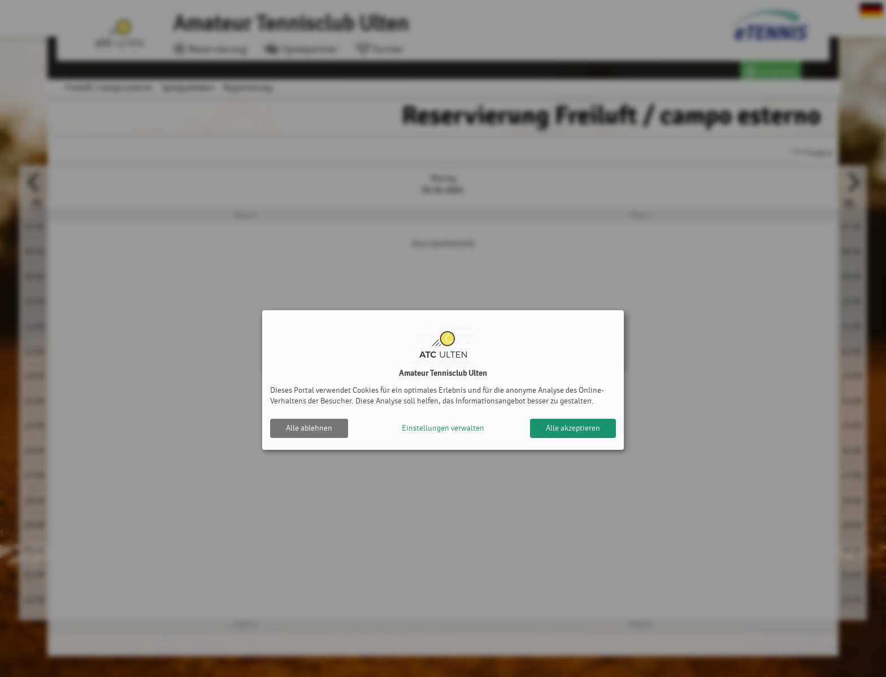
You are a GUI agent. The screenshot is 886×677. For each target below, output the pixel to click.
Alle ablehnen (309, 428)
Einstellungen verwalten (443, 428)
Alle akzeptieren (573, 428)
